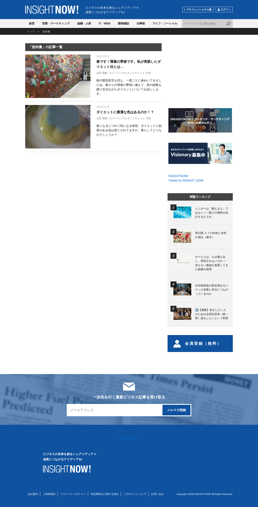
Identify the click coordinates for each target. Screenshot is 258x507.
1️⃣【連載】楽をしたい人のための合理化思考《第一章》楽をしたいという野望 (211, 314)
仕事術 (141, 23)
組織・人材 (84, 23)
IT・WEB (104, 23)
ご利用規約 (49, 494)
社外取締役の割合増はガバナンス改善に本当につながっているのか (211, 289)
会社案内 (33, 494)
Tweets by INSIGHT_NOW (186, 180)
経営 (32, 23)
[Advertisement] (57, 188)
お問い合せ (157, 494)
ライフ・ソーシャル (165, 23)
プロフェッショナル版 (199, 9)
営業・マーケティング (56, 23)
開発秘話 (123, 23)
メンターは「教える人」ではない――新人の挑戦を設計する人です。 (211, 212)
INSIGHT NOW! (51, 10)
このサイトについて (134, 494)
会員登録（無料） (197, 343)
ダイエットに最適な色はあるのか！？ (125, 112)
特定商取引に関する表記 (105, 494)
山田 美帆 (101, 72)
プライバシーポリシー (73, 494)
